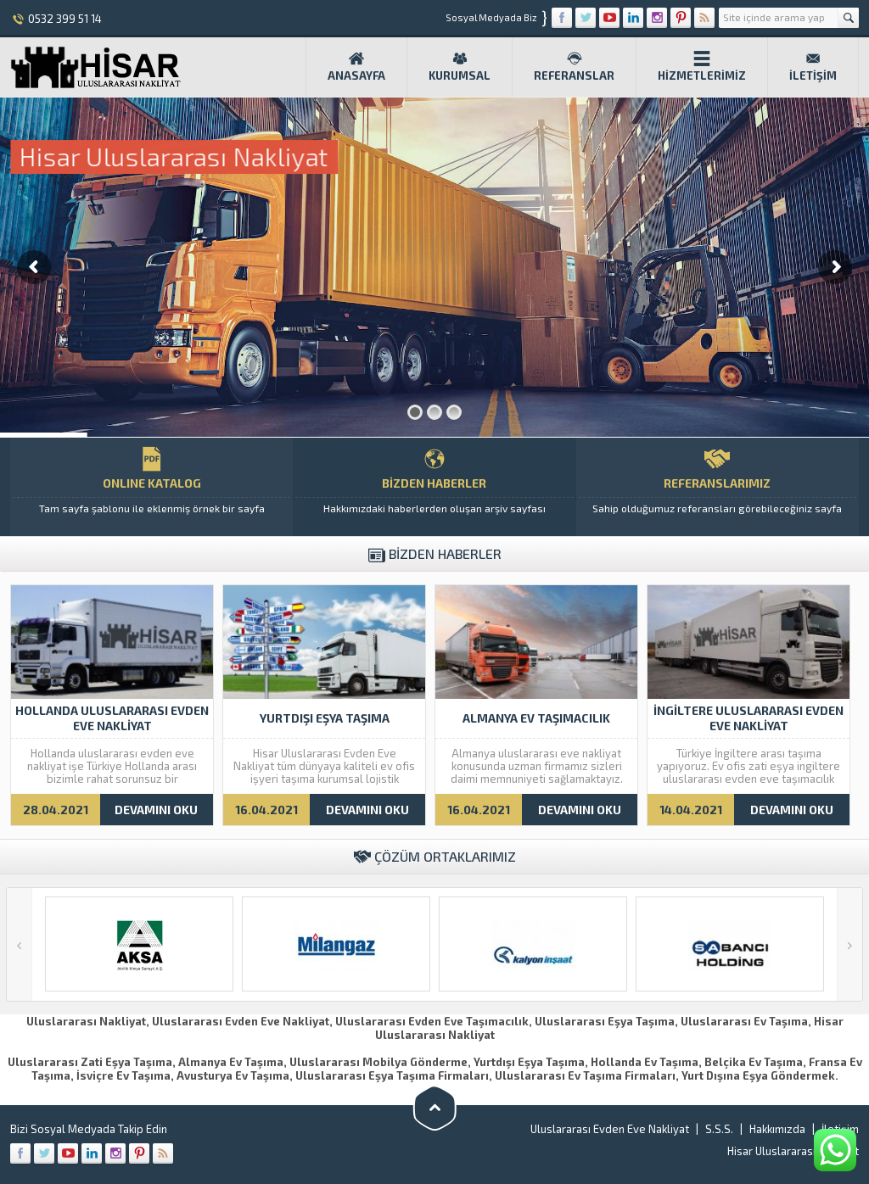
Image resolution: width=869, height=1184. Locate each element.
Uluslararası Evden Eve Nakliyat (609, 1129)
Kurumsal (460, 66)
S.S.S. (719, 1129)
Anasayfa (356, 66)
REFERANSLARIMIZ (717, 487)
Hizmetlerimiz (702, 66)
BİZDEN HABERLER (434, 487)
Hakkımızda (777, 1129)
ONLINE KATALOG (151, 487)
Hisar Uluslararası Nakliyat (793, 1151)
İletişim (813, 66)
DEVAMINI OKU (156, 809)
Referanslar (574, 66)
